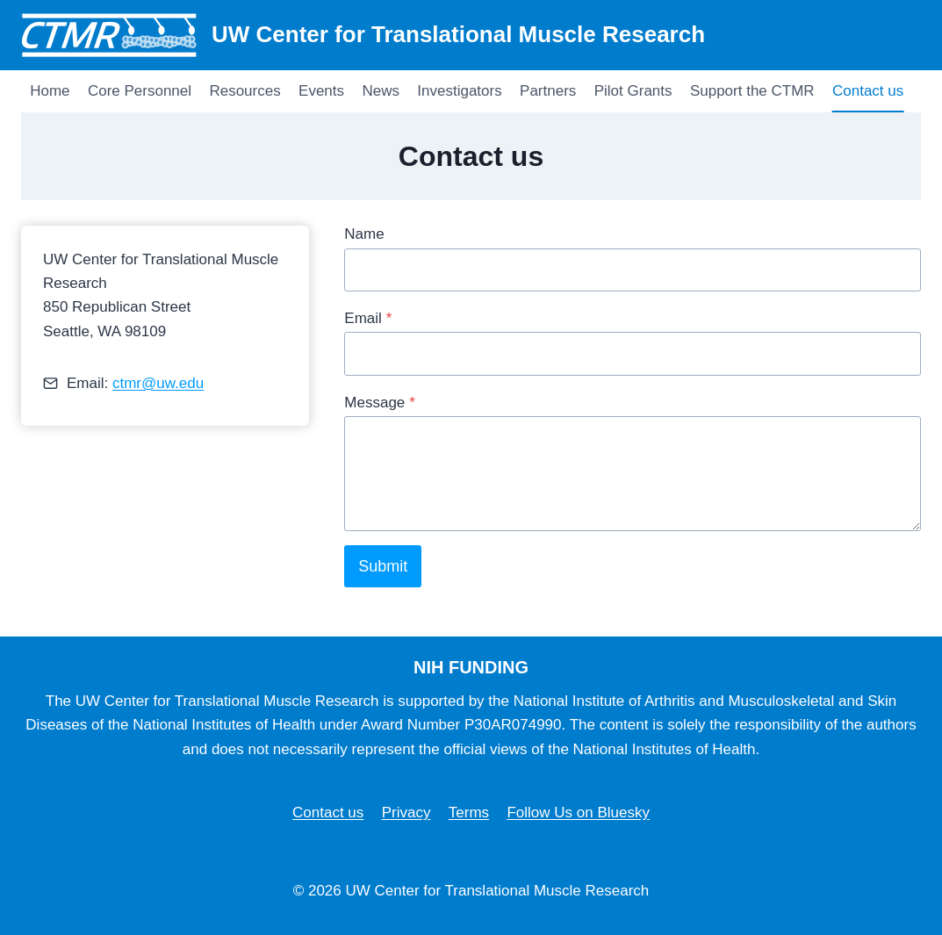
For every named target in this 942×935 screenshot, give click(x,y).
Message (379, 402)
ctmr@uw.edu (158, 383)
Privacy (406, 812)
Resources (244, 91)
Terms (469, 812)
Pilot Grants (633, 91)
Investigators (459, 91)
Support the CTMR (752, 91)
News (380, 91)
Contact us (867, 91)
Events (321, 91)
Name (364, 234)
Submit (382, 566)
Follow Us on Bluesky (578, 812)
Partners (548, 91)
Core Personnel (139, 91)
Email (368, 318)
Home (49, 91)
